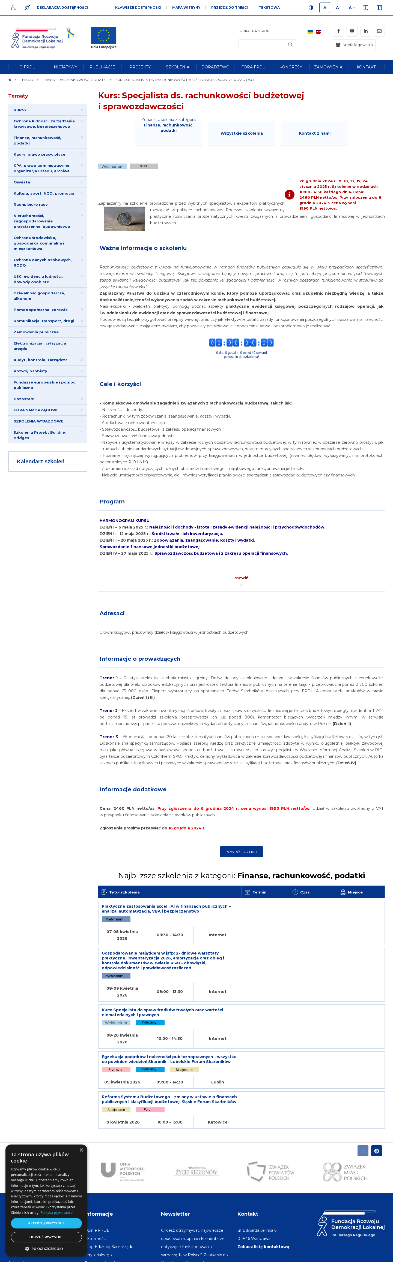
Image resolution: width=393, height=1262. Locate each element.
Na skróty (20, 1132)
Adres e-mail (173, 1197)
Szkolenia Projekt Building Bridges (40, 435)
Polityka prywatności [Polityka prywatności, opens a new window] (56, 1212)
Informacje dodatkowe (133, 789)
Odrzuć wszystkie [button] (46, 1237)
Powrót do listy (241, 852)
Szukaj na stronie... (257, 31)
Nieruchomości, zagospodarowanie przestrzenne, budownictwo (42, 221)
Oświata (22, 182)
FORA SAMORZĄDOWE (36, 410)
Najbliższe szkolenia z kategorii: (241, 875)
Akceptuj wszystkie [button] (46, 1223)
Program (112, 501)
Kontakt (247, 1132)
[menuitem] (27, 67)
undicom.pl (373, 1255)
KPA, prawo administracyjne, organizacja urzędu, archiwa (42, 168)
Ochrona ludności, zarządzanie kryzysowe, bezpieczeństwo (44, 124)
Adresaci (112, 613)
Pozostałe (24, 399)
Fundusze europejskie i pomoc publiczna (44, 385)
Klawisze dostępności (138, 7)
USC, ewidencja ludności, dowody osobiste (38, 279)
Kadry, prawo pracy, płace (39, 154)
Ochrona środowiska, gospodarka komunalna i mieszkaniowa (39, 243)
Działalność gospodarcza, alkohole (39, 296)
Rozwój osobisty (30, 371)
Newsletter (175, 1132)
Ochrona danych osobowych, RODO (43, 262)
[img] (103, 38)
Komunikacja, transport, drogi (44, 321)
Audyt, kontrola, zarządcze (41, 360)
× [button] (81, 1150)
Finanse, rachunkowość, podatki (37, 140)
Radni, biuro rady (31, 204)
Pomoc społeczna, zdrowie (41, 309)
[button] (46, 1248)
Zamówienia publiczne (36, 332)
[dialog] (46, 1201)
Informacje (99, 1132)
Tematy (18, 96)
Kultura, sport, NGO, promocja (44, 193)
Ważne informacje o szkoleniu (143, 248)
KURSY (20, 110)
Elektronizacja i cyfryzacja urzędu (40, 346)
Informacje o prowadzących (140, 659)
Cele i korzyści (120, 384)
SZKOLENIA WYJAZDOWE (38, 421)
